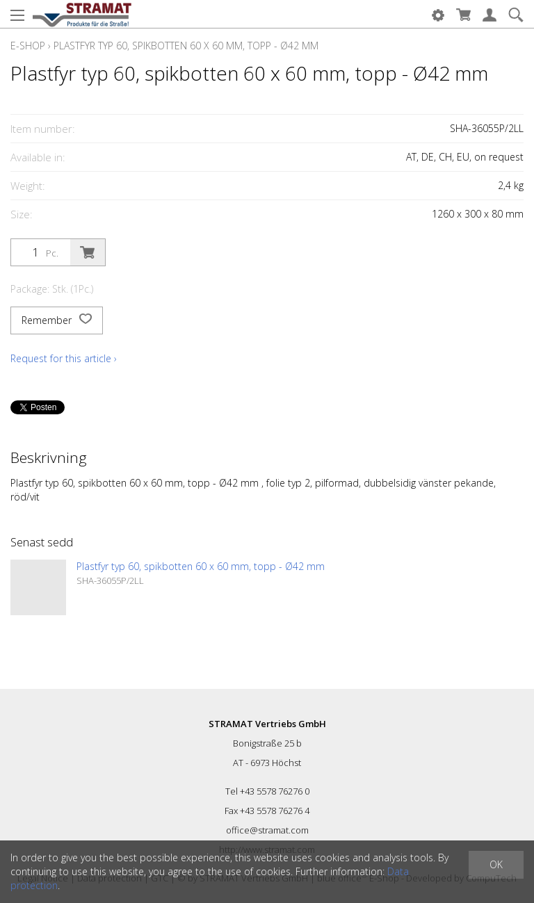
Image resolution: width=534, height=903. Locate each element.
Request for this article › (63, 358)
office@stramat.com (267, 830)
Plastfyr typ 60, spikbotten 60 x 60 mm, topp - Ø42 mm (186, 45)
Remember (57, 320)
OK (496, 864)
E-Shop (27, 45)
